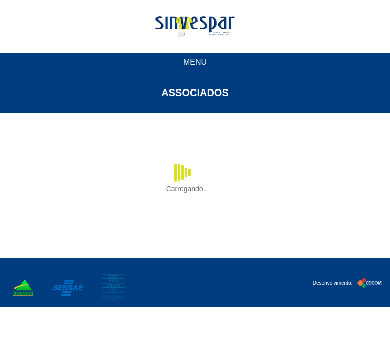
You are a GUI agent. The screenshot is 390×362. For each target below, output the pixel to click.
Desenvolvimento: (347, 282)
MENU (195, 62)
